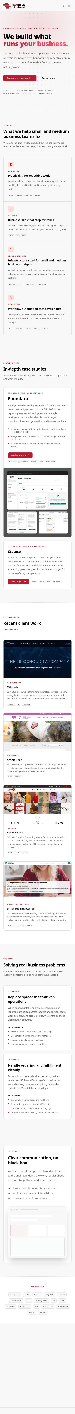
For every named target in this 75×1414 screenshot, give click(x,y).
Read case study (20, 455)
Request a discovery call (20, 78)
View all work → (11, 629)
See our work (48, 78)
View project (18, 581)
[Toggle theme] (63, 5)
